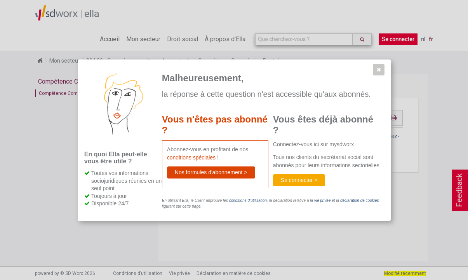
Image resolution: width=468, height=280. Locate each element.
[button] (378, 69)
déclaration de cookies (359, 200)
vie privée (322, 200)
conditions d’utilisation (248, 200)
